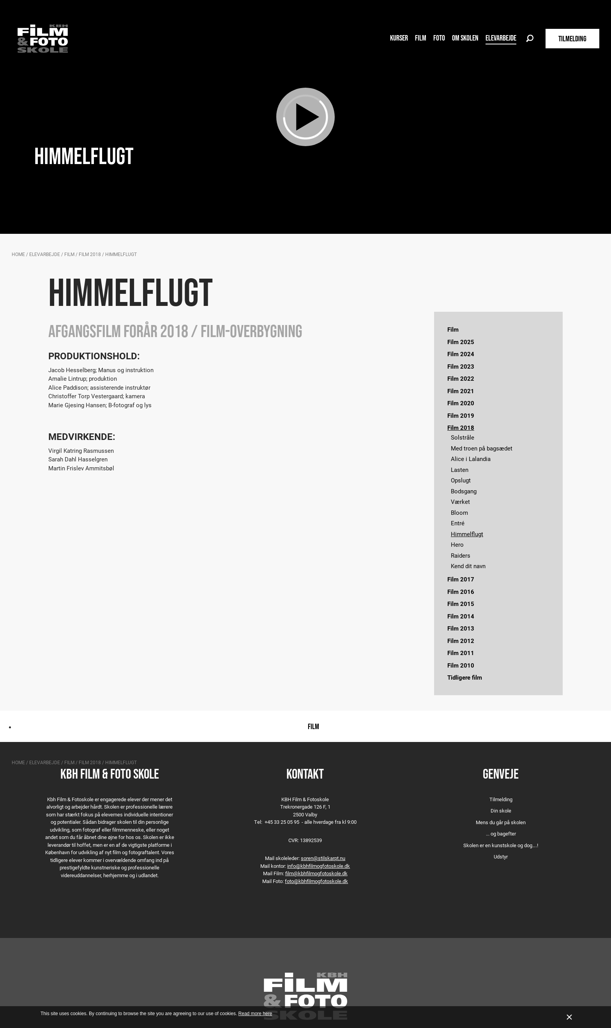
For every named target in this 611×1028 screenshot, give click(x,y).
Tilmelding (500, 799)
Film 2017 (460, 579)
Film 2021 (460, 391)
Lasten (459, 469)
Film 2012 (460, 641)
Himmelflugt (467, 534)
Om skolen (465, 38)
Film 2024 (460, 354)
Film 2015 (460, 604)
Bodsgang (464, 491)
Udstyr (501, 856)
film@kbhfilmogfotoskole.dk (316, 873)
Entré (457, 523)
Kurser (399, 38)
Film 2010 (460, 665)
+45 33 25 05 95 (282, 821)
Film (420, 38)
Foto (439, 38)
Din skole (501, 810)
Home (18, 254)
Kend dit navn (468, 566)
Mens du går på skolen (501, 822)
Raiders (460, 555)
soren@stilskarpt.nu (323, 858)
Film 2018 (90, 254)
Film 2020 (460, 403)
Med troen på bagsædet (481, 448)
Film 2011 (460, 653)
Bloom (459, 512)
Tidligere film (464, 677)
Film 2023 (460, 366)
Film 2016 (460, 591)
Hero (457, 544)
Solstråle (462, 437)
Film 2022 (460, 378)
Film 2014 (460, 616)
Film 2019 (460, 415)
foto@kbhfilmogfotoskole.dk (316, 881)
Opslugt (461, 480)
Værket (460, 501)
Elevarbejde (501, 38)
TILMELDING (572, 38)
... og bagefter (501, 833)
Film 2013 (460, 628)
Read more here (255, 1013)
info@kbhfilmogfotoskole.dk (318, 865)
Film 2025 (460, 342)
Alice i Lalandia (471, 459)
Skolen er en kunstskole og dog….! (500, 845)
